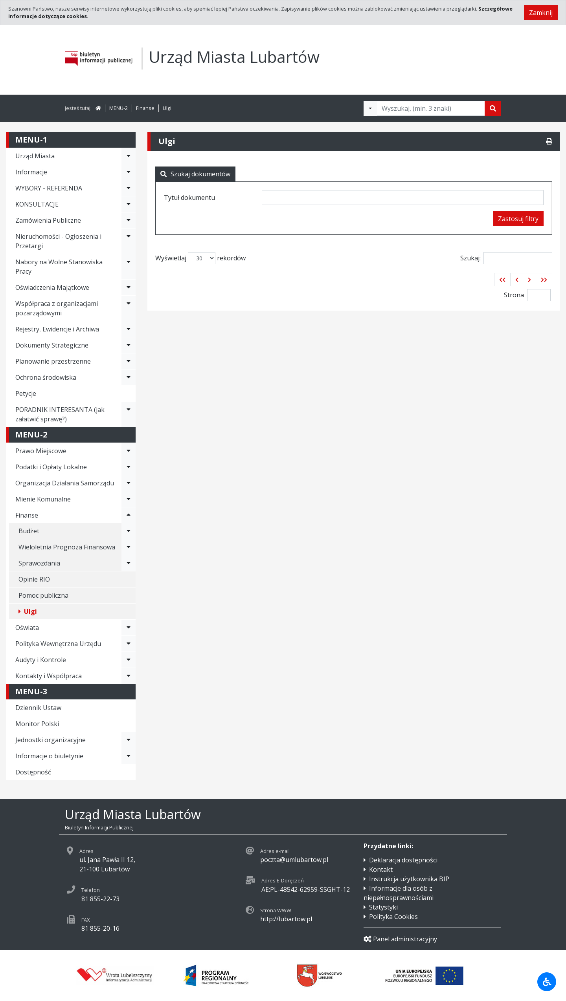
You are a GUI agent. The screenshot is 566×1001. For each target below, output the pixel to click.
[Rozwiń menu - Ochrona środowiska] (128, 377)
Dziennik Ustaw (38, 707)
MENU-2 (118, 108)
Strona (514, 295)
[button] (502, 279)
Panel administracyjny (400, 939)
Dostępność (33, 772)
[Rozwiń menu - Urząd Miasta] (128, 156)
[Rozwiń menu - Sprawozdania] (128, 563)
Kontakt (381, 869)
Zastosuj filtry (518, 218)
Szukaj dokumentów (195, 174)
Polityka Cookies (393, 916)
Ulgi (167, 108)
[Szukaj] (493, 108)
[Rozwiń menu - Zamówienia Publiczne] (128, 220)
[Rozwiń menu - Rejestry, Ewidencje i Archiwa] (128, 329)
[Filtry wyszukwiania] (370, 108)
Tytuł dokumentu (189, 197)
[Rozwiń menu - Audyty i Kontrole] (128, 660)
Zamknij (541, 12)
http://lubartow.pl (286, 919)
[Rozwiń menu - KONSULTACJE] (128, 204)
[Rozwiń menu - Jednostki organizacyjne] (128, 740)
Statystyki (383, 907)
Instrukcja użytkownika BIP (409, 879)
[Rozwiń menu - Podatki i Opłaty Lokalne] (128, 467)
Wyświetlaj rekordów (200, 258)
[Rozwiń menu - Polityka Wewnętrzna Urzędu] (128, 643)
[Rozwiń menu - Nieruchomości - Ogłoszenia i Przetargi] (128, 241)
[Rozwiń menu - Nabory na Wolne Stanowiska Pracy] (128, 266)
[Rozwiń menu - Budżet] (128, 531)
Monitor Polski (37, 723)
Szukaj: (506, 258)
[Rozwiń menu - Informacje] (128, 172)
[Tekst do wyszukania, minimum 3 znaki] (431, 108)
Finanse (145, 108)
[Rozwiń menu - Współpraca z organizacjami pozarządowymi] (128, 308)
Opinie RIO (34, 579)
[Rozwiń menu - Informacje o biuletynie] (128, 756)
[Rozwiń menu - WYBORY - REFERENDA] (128, 188)
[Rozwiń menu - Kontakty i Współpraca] (128, 676)
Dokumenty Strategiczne (51, 345)
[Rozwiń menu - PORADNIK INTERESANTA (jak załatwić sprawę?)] (128, 414)
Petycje (25, 393)
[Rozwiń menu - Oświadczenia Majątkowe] (128, 287)
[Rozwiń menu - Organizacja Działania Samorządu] (128, 483)
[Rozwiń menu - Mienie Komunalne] (128, 499)
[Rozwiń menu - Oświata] (128, 627)
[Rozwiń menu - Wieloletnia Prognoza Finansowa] (128, 547)
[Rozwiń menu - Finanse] (128, 515)
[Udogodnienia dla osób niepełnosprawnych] (546, 981)
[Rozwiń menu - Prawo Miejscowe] (128, 451)
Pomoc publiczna (43, 595)
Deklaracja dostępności (403, 860)
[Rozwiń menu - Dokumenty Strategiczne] (128, 345)
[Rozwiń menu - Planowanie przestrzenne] (128, 361)
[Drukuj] (549, 141)
